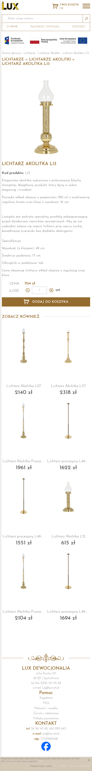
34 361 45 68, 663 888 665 (46, 728)
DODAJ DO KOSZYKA (49, 302)
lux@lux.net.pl (46, 733)
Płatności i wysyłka (46, 708)
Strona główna (11, 53)
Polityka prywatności (46, 718)
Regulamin (46, 698)
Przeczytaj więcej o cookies (41, 766)
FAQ (46, 703)
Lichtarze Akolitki (49, 53)
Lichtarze (29, 53)
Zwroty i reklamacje (46, 713)
